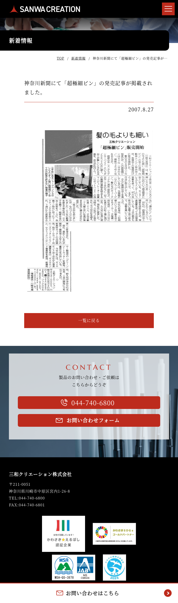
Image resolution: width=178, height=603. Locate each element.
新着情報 (78, 58)
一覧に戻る (89, 320)
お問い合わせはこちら (92, 593)
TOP (60, 58)
